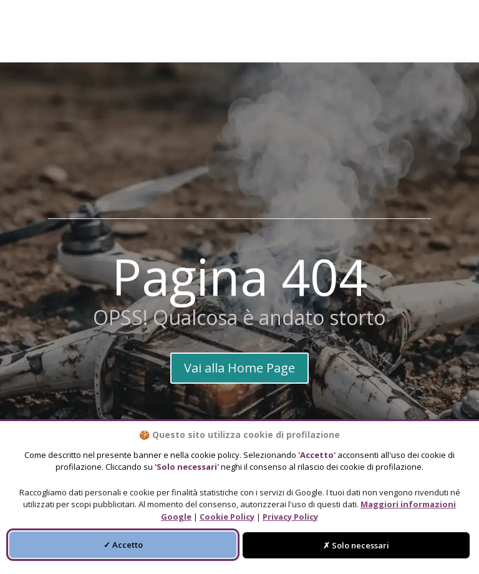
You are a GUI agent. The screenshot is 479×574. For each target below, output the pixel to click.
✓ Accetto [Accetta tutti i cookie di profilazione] (123, 544)
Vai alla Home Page (239, 367)
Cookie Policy (227, 516)
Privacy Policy (290, 516)
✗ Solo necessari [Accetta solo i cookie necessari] (356, 545)
